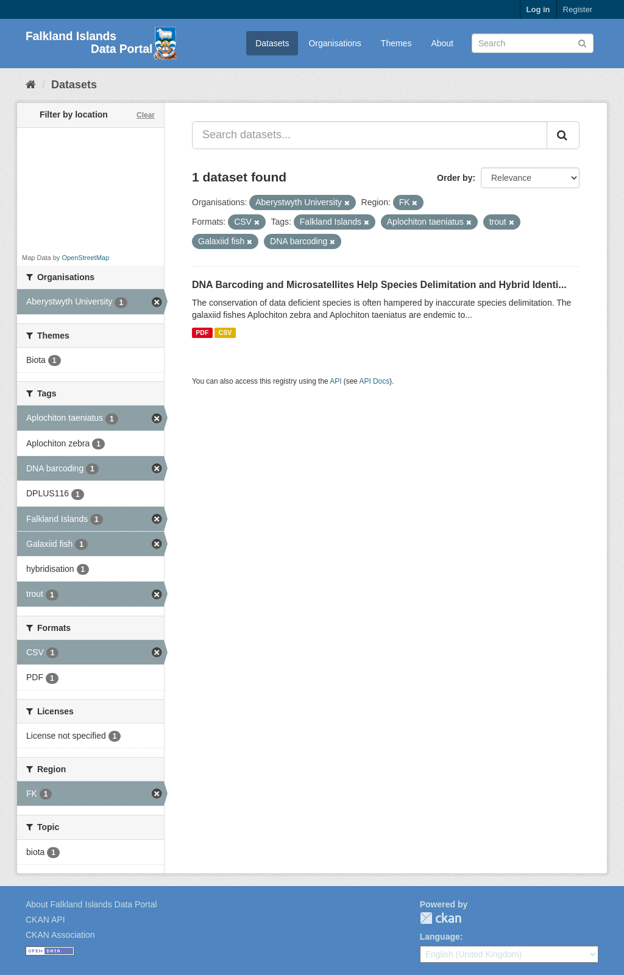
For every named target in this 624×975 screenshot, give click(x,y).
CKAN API (45, 919)
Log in (538, 9)
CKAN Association (60, 935)
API (335, 381)
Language (440, 937)
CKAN (440, 918)
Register (577, 9)
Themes (396, 43)
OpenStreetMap (85, 257)
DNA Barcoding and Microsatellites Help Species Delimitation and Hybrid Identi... (379, 285)
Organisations (334, 43)
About (442, 43)
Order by (454, 178)
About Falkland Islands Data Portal (91, 904)
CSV (225, 332)
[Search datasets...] (369, 135)
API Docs (375, 381)
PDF (202, 332)
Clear (145, 115)
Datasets (272, 43)
